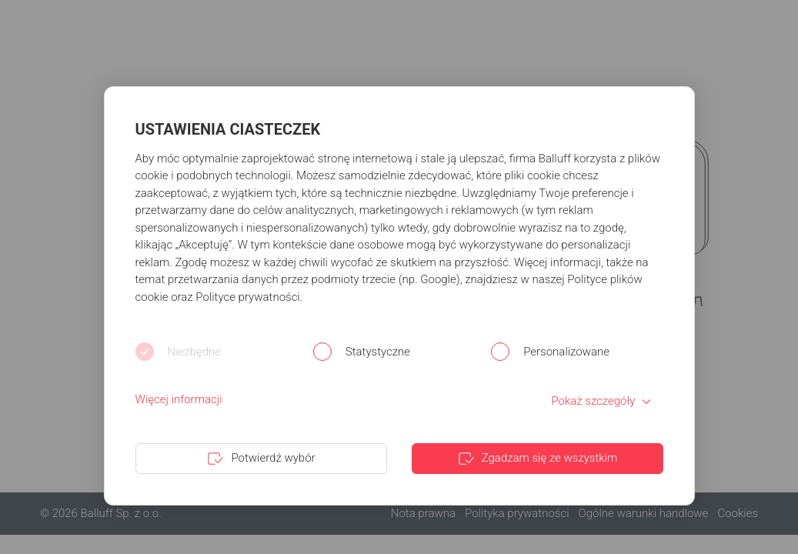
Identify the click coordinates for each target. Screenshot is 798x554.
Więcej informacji (178, 399)
